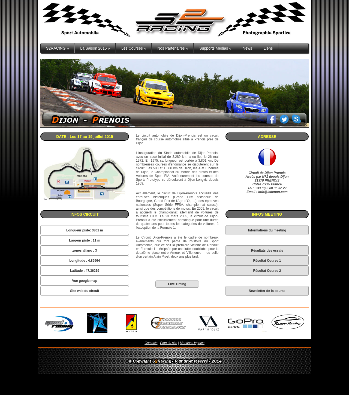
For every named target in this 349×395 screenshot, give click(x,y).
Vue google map (84, 281)
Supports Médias (215, 48)
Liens (268, 48)
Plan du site (168, 343)
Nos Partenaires (172, 48)
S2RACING (57, 48)
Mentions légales (192, 343)
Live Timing (177, 284)
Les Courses (133, 48)
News (247, 48)
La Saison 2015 (95, 48)
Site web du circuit (84, 291)
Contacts (151, 343)
